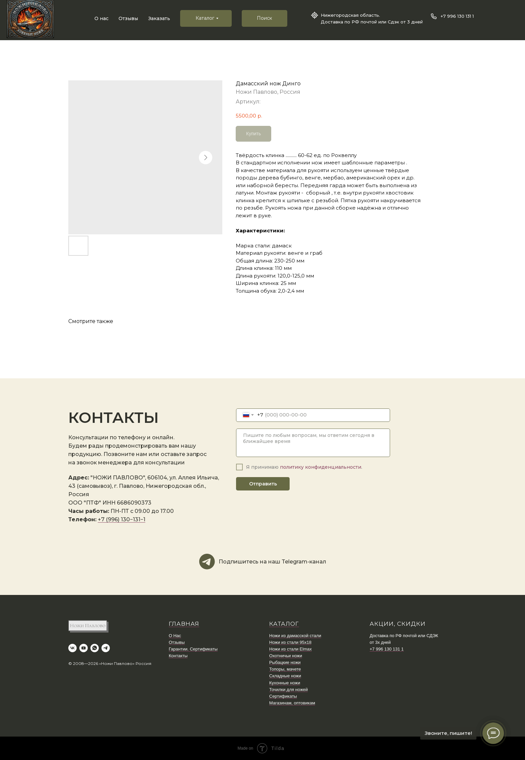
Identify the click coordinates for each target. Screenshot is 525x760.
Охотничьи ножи (285, 655)
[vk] (72, 648)
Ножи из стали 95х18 (290, 642)
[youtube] (83, 648)
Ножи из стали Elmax (290, 649)
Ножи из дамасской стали (295, 635)
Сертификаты (283, 696)
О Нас (175, 635)
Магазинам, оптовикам (292, 702)
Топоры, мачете (285, 669)
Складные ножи (285, 675)
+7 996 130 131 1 (457, 16)
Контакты (178, 655)
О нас (101, 18)
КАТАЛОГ (284, 623)
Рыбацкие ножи (285, 662)
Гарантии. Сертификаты (193, 649)
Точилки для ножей (288, 689)
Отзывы (128, 18)
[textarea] (313, 443)
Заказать (159, 18)
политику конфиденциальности (320, 467)
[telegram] (105, 648)
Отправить (263, 484)
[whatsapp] (94, 648)
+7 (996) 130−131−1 (121, 519)
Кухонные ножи (284, 682)
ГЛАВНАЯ (184, 623)
